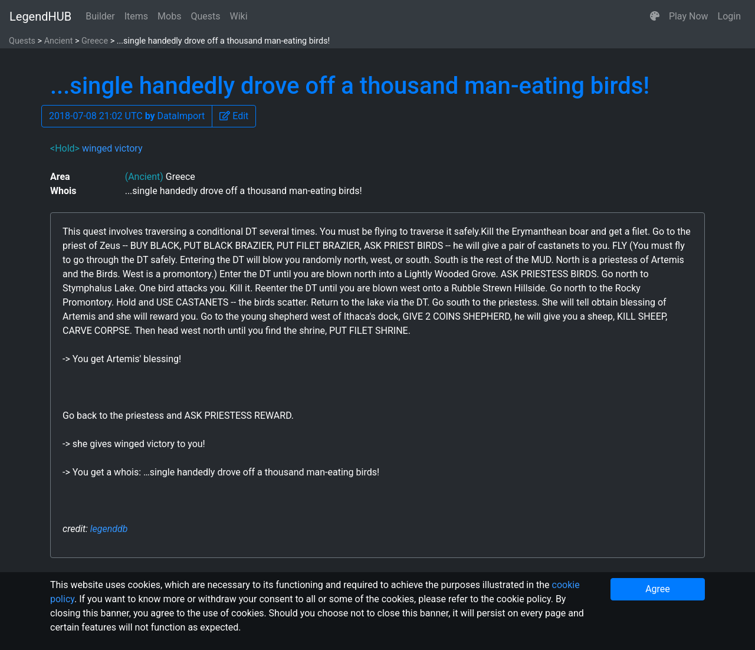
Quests (205, 16)
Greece (94, 41)
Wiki (239, 16)
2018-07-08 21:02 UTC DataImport (127, 116)
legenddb (109, 528)
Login (729, 16)
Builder (100, 16)
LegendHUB (40, 16)
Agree (657, 589)
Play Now (688, 16)
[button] (654, 16)
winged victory (112, 148)
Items (136, 16)
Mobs (169, 16)
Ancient (58, 41)
